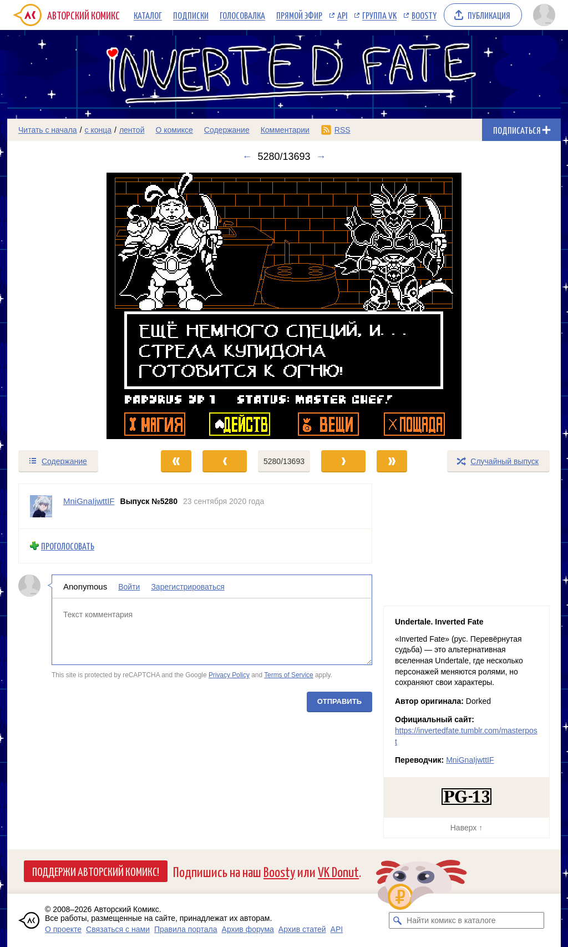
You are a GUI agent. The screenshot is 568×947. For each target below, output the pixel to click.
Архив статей (302, 929)
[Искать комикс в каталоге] (397, 920)
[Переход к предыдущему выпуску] (76, 306)
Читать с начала (47, 129)
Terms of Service (288, 675)
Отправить (339, 701)
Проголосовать (67, 546)
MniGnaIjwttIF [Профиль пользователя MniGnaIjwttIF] (89, 501)
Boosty (424, 15)
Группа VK (379, 15)
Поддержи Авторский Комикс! (95, 871)
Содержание (227, 129)
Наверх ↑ (466, 827)
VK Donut (338, 871)
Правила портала (185, 929)
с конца (98, 129)
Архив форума (248, 929)
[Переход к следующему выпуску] (284, 306)
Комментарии (285, 129)
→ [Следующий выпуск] (321, 156)
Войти (129, 586)
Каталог (148, 15)
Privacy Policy (229, 675)
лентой (132, 129)
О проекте (63, 929)
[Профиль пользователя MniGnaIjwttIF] (41, 506)
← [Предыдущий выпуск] (247, 156)
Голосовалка (242, 15)
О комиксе (173, 129)
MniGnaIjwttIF (470, 759)
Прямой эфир (299, 15)
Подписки (191, 15)
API (342, 15)
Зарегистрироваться (187, 586)
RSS (342, 129)
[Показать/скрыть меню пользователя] (544, 15)
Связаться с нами (118, 929)
